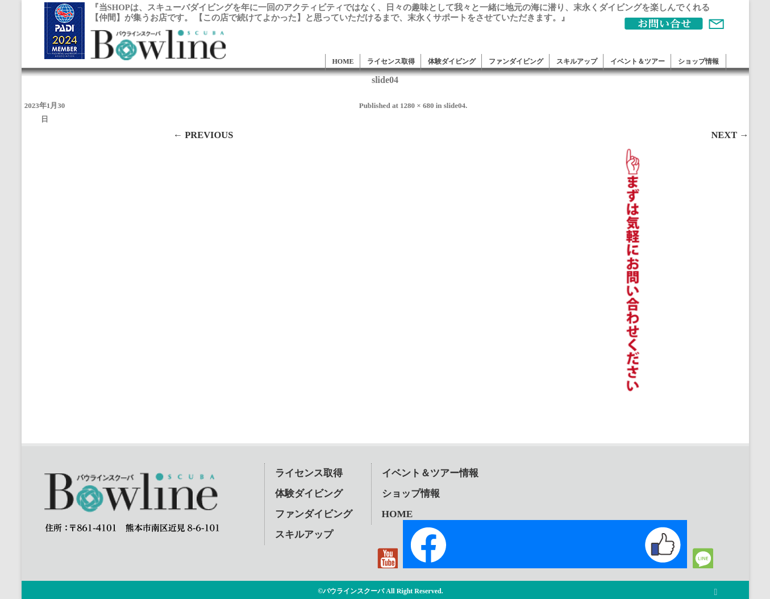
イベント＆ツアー (637, 61)
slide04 (454, 105)
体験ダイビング (452, 61)
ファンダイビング (516, 61)
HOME (343, 61)
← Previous (203, 135)
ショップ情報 (698, 61)
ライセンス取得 (391, 61)
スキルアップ (576, 61)
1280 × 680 (417, 105)
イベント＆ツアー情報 (430, 473)
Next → (729, 135)
